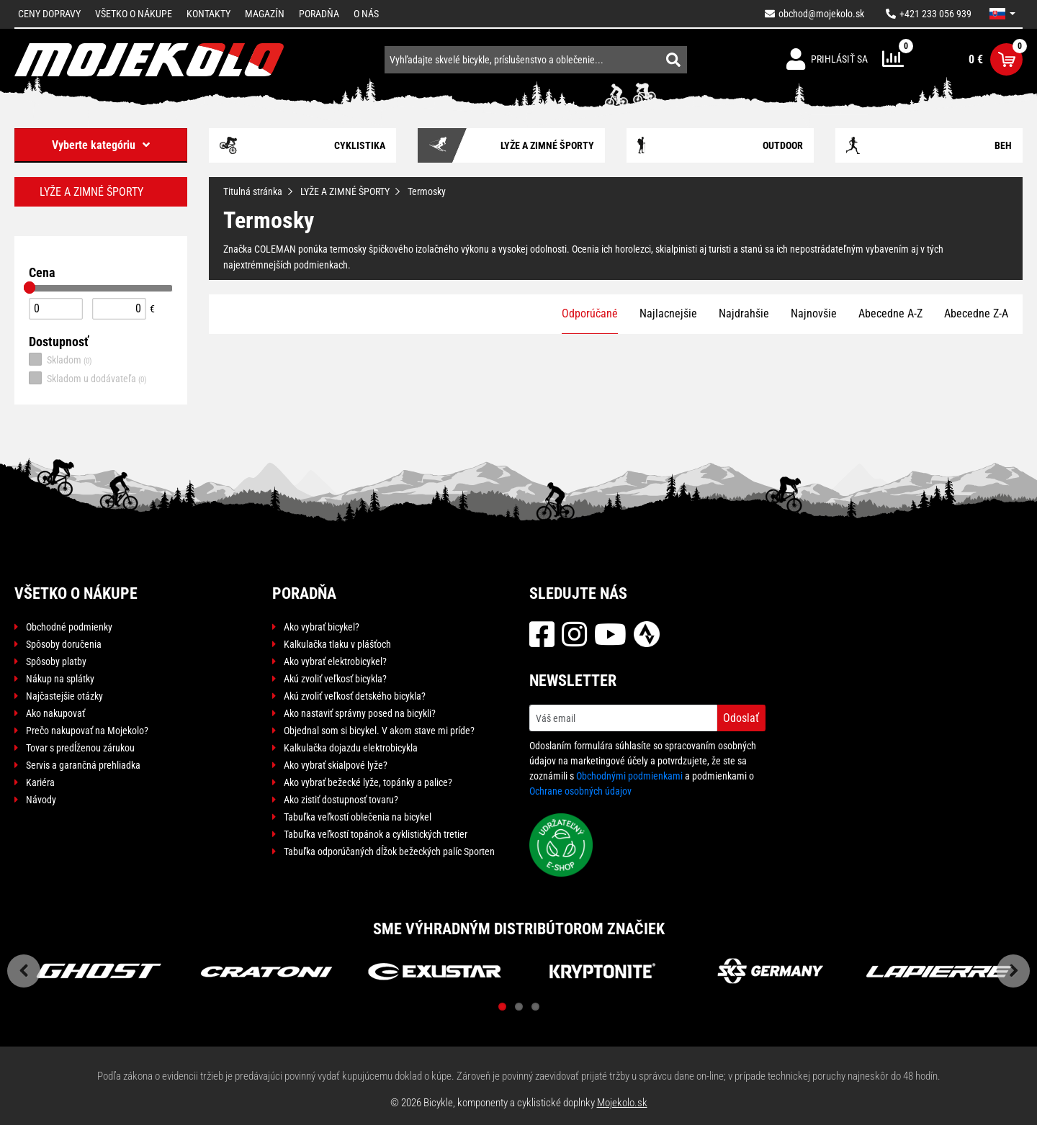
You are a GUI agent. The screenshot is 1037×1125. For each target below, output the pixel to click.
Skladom (60, 359)
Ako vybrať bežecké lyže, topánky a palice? (368, 782)
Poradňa (319, 13)
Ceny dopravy (49, 13)
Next (1013, 971)
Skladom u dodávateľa (88, 377)
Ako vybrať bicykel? (321, 627)
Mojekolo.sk (622, 1102)
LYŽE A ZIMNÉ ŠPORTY (345, 191)
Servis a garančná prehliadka (83, 765)
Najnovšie (814, 313)
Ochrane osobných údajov (580, 791)
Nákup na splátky (60, 679)
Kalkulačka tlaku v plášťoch (337, 644)
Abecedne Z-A (976, 313)
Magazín (264, 13)
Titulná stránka (252, 191)
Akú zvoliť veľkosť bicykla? (335, 679)
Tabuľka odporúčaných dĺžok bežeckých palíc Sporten (389, 851)
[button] (1002, 13)
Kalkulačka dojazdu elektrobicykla (351, 748)
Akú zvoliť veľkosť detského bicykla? (355, 696)
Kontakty (208, 13)
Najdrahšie (744, 313)
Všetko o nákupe (133, 13)
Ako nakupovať (55, 713)
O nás (366, 13)
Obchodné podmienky (69, 627)
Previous (23, 971)
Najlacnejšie (668, 313)
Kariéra (40, 782)
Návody (41, 799)
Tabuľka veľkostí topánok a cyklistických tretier (375, 834)
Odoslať (741, 718)
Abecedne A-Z (890, 313)
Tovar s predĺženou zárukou (80, 748)
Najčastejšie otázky (64, 696)
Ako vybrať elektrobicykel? (335, 661)
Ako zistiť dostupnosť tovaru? (341, 799)
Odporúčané (590, 313)
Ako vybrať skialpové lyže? (335, 765)
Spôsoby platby (56, 661)
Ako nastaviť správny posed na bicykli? (360, 713)
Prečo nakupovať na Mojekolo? (87, 730)
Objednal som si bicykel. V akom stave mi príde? (379, 730)
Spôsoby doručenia (64, 644)
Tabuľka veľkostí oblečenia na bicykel (357, 817)
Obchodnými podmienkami (629, 776)
